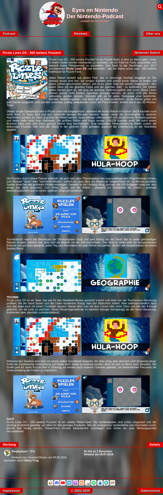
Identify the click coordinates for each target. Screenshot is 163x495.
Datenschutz (150, 490)
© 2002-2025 (80, 490)
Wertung (9, 444)
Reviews (80, 33)
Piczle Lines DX (76, 68)
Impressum (11, 490)
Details (155, 444)
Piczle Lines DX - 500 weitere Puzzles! (32, 52)
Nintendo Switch (147, 52)
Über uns (153, 33)
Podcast (9, 33)
